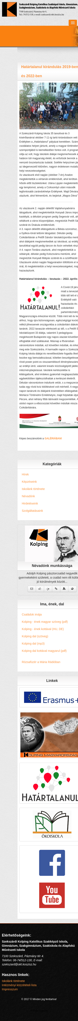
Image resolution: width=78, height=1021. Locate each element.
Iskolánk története (13, 981)
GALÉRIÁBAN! (60, 438)
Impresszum (10, 989)
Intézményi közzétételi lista (19, 985)
